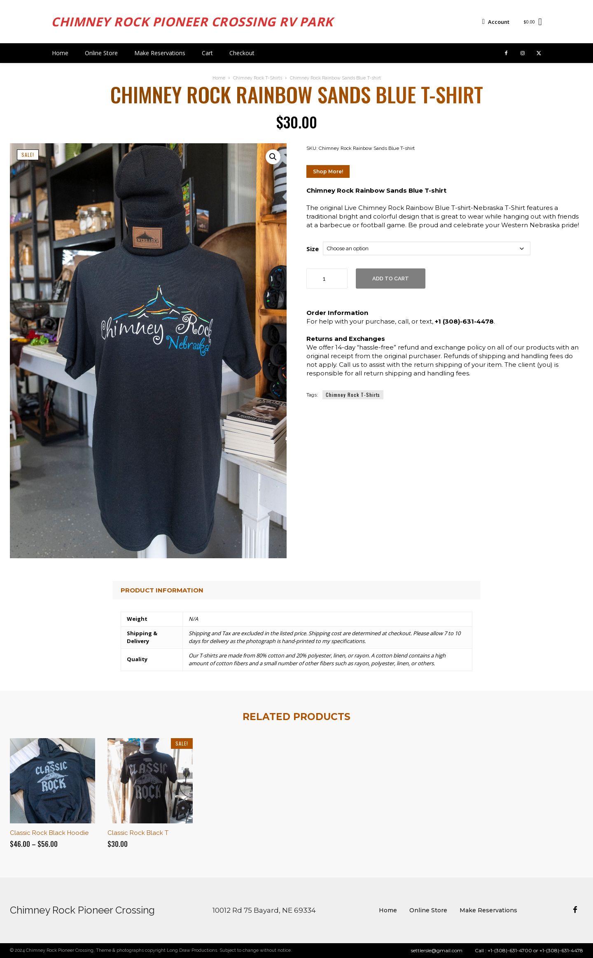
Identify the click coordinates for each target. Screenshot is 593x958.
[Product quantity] (327, 278)
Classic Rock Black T (137, 833)
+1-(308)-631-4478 (561, 950)
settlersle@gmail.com (436, 950)
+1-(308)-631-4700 (510, 950)
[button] (273, 156)
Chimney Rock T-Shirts (257, 78)
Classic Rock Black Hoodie (49, 833)
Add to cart (390, 278)
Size (312, 249)
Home (218, 78)
